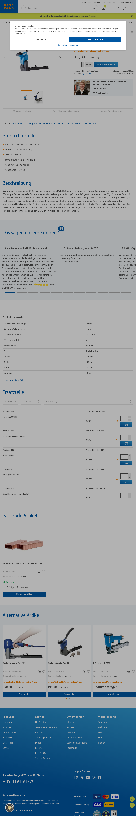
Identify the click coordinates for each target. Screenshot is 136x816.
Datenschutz (63, 45)
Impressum (74, 45)
